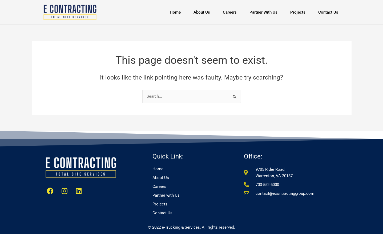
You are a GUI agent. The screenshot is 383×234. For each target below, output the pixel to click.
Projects (297, 12)
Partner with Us (263, 12)
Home (175, 12)
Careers (230, 12)
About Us (201, 12)
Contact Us (328, 12)
